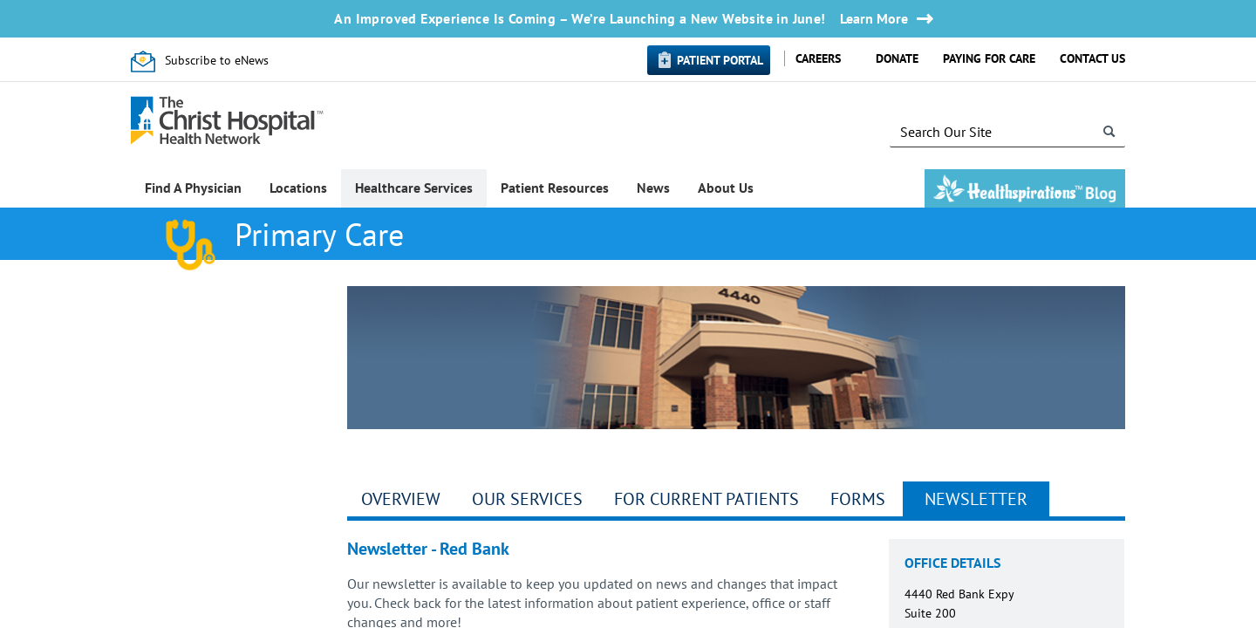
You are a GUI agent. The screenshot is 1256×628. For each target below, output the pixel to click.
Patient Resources (555, 187)
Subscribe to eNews (217, 60)
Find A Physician (193, 187)
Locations (298, 187)
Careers (818, 58)
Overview (400, 498)
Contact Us (1092, 58)
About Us (726, 187)
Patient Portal (720, 60)
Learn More (874, 18)
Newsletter (976, 499)
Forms (857, 498)
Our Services (527, 498)
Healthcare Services (414, 187)
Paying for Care (989, 58)
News (653, 187)
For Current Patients (706, 498)
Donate (897, 58)
